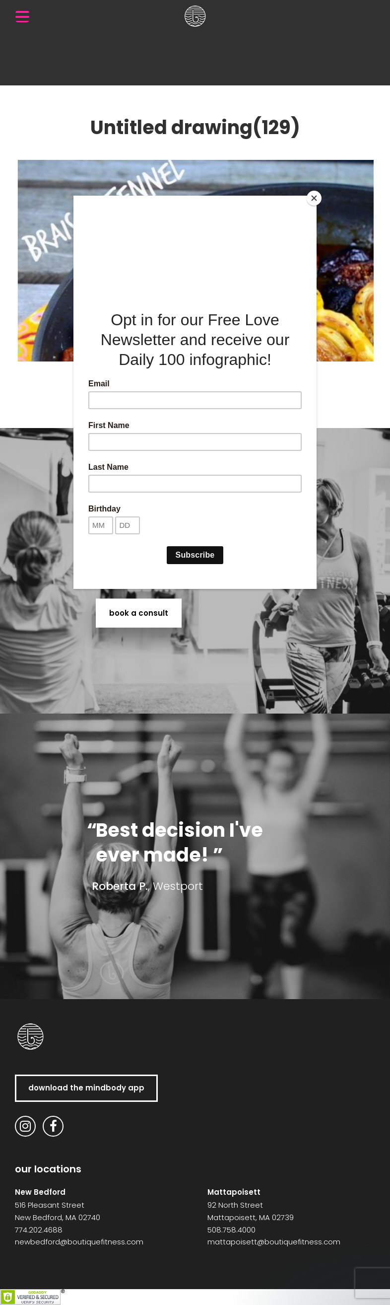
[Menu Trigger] (22, 16)
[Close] (314, 198)
